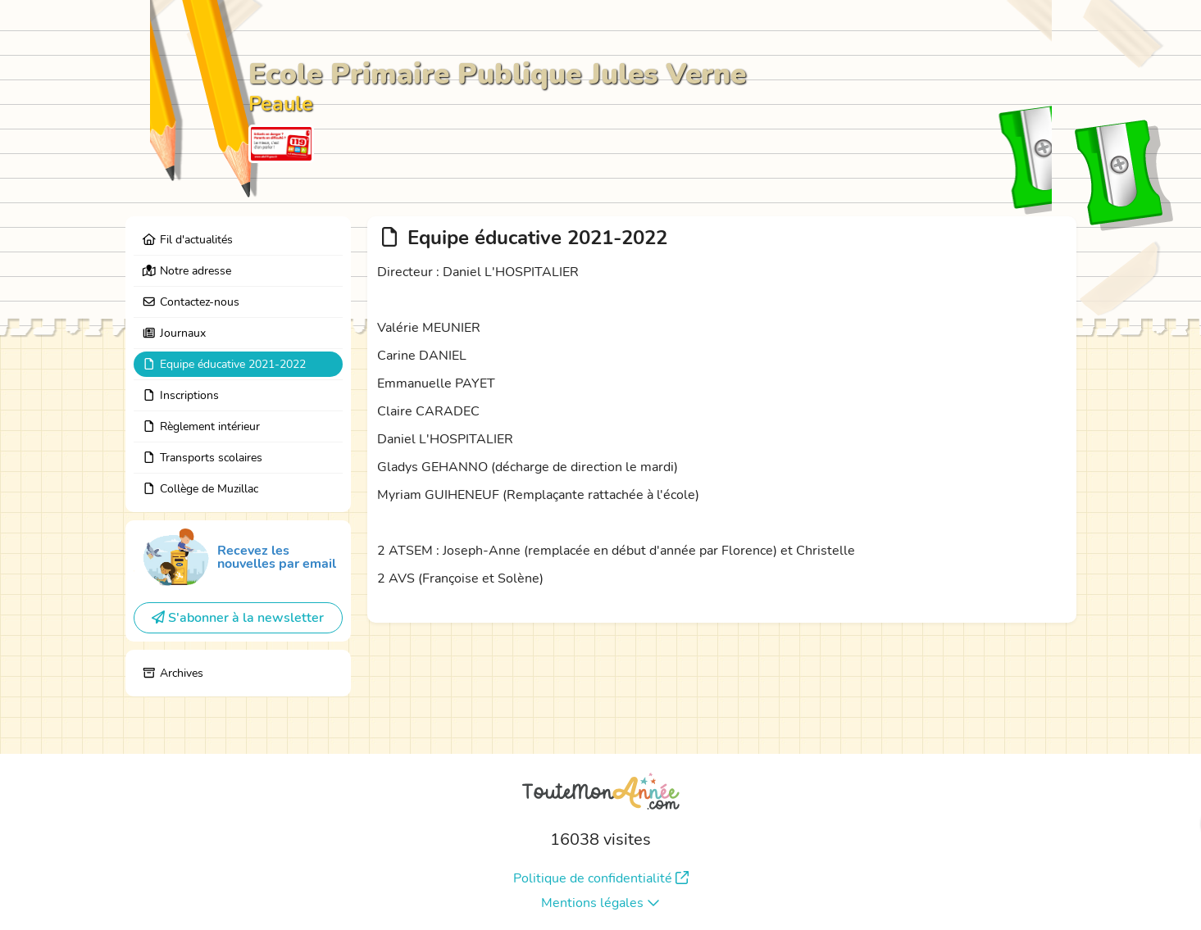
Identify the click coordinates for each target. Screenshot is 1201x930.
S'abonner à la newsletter (238, 618)
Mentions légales (600, 903)
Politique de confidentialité (601, 878)
